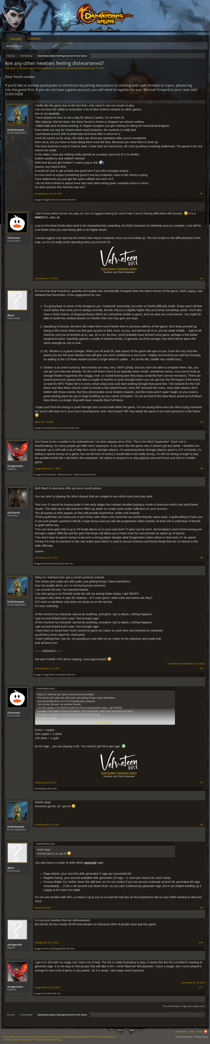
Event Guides (108, 268)
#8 (201, 824)
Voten (46, 948)
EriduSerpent (84, 68)
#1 (201, 193)
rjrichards (66, 427)
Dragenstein (15, 465)
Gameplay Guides (127, 268)
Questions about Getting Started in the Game (42, 68)
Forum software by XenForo (30, 1036)
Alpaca (63, 674)
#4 (201, 468)
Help (191, 1031)
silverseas (13, 237)
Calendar (34, 38)
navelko (64, 199)
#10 (201, 942)
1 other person (80, 474)
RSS (205, 1031)
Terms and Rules (183, 1036)
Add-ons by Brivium (33, 1039)
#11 (201, 987)
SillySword (62, 474)
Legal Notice (181, 1031)
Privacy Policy (201, 1036)
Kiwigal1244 (49, 199)
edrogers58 (14, 944)
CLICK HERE (14, 94)
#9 (201, 907)
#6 (201, 668)
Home (199, 1031)
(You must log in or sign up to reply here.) (184, 1006)
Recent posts (14, 46)
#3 (201, 421)
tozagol (37, 199)
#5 (201, 557)
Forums (15, 39)
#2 (201, 278)
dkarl (10, 315)
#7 (201, 782)
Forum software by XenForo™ (88, 1036)
